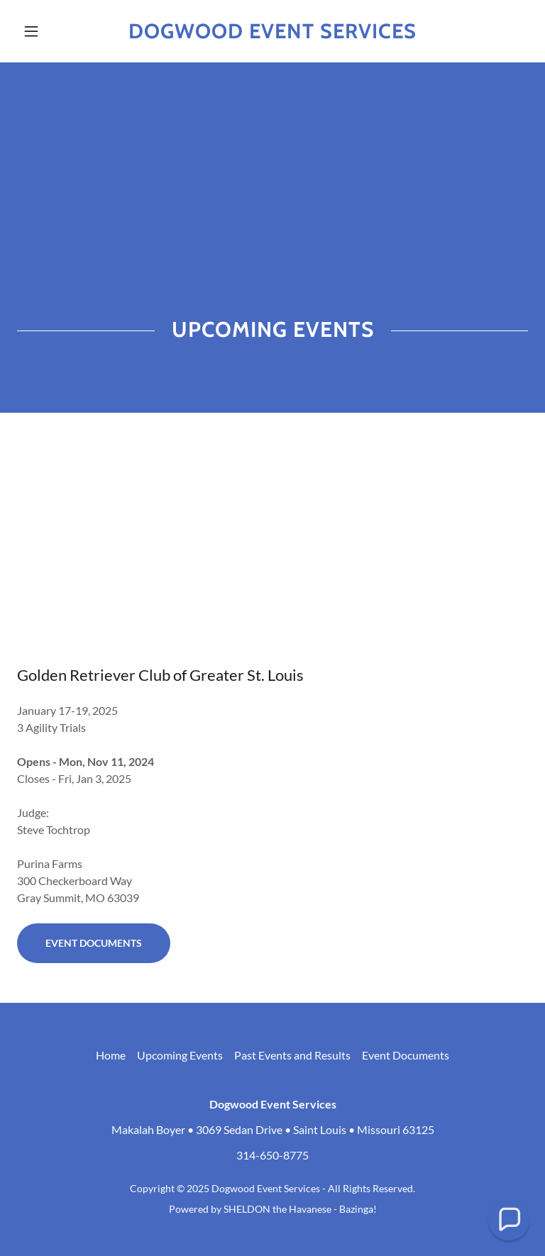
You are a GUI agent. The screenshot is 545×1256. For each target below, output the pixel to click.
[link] (272, 33)
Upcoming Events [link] (180, 1055)
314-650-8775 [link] (272, 1155)
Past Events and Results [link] (292, 1055)
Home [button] (111, 1055)
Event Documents (93, 943)
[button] (55, 31)
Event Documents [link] (405, 1055)
